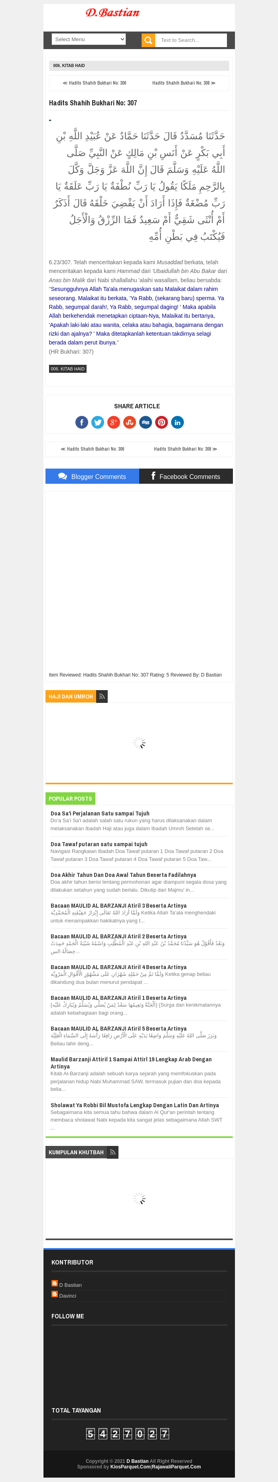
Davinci (68, 1296)
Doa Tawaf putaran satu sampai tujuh (99, 844)
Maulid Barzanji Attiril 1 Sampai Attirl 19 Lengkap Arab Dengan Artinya (131, 1062)
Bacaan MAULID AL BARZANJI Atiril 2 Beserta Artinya (119, 936)
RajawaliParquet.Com (176, 1467)
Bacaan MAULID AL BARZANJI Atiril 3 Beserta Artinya (119, 905)
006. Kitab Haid (69, 65)
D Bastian (70, 1285)
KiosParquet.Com (130, 1467)
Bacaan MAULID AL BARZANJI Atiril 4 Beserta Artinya (119, 967)
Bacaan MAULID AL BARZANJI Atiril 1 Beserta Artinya (119, 997)
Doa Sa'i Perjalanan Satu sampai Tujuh (100, 813)
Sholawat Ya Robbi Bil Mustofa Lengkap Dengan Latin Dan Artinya (135, 1105)
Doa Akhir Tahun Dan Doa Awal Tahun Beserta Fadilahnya (123, 875)
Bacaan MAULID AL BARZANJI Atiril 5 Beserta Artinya (119, 1028)
